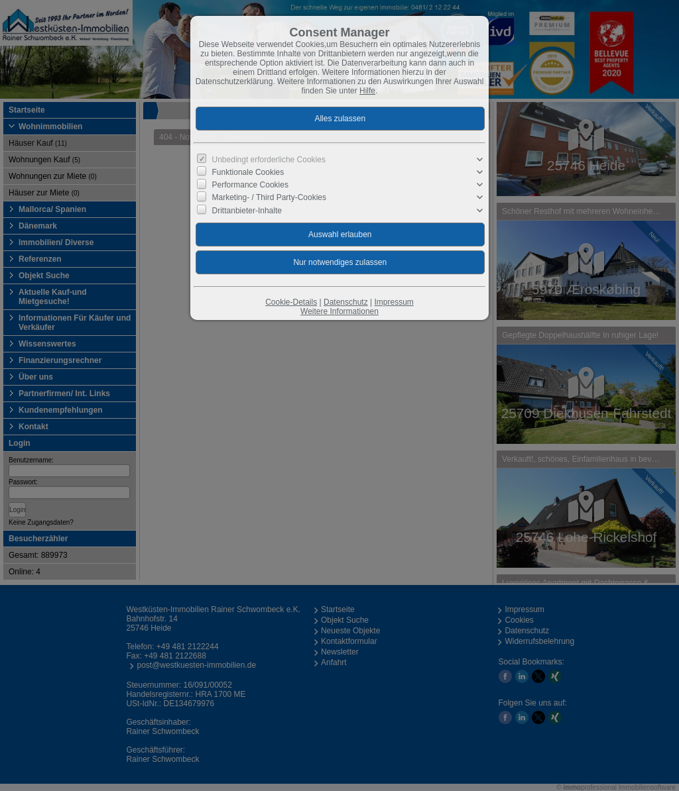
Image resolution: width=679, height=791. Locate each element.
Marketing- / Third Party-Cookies (269, 197)
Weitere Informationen (339, 311)
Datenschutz (346, 302)
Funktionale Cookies (248, 172)
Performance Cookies (250, 184)
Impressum (393, 302)
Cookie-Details (291, 302)
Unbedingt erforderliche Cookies (269, 159)
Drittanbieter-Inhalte (247, 210)
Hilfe (367, 90)
